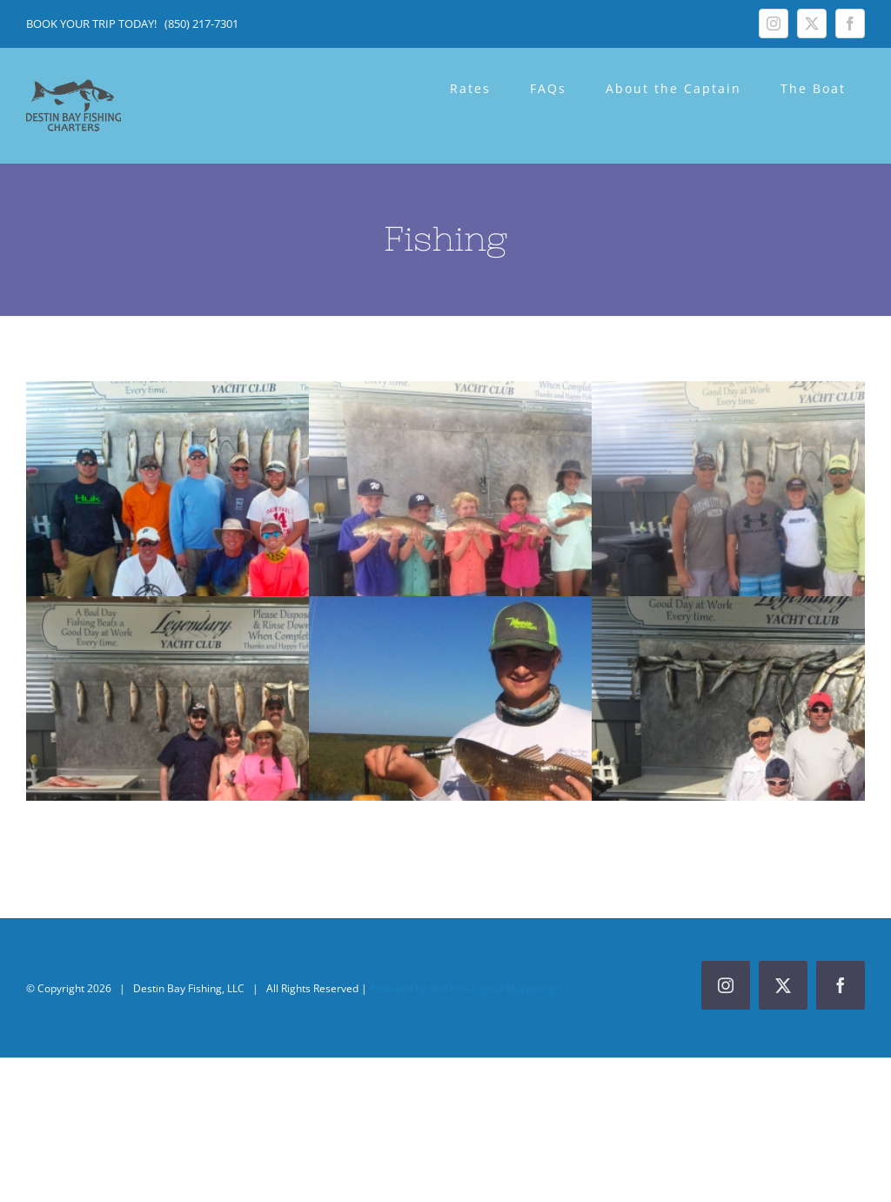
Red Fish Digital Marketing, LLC (503, 988)
